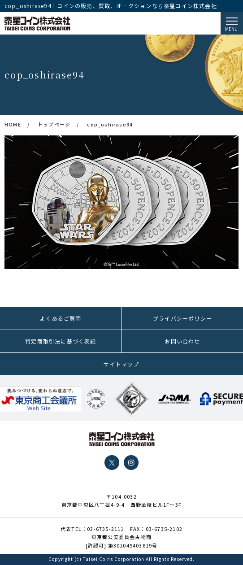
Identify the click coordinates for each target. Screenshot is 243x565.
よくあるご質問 (60, 318)
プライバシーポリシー (182, 318)
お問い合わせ (182, 341)
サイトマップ (121, 364)
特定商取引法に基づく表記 (60, 341)
